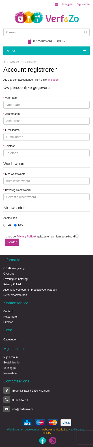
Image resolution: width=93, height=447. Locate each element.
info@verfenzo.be (22, 409)
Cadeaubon (10, 339)
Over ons (8, 273)
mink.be (46, 432)
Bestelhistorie (11, 362)
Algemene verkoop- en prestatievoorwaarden (30, 289)
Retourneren (10, 316)
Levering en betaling (15, 279)
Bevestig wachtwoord (17, 190)
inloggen (53, 79)
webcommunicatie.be (54, 429)
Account (14, 62)
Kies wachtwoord (15, 174)
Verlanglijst (9, 367)
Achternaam (12, 113)
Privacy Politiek (12, 284)
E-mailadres (12, 130)
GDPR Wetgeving (13, 268)
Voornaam (11, 97)
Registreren (83, 4)
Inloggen (67, 4)
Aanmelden (10, 218)
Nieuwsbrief (10, 373)
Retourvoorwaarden (15, 295)
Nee (18, 225)
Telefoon (10, 146)
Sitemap (8, 322)
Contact (8, 311)
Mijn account (10, 357)
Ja (7, 225)
